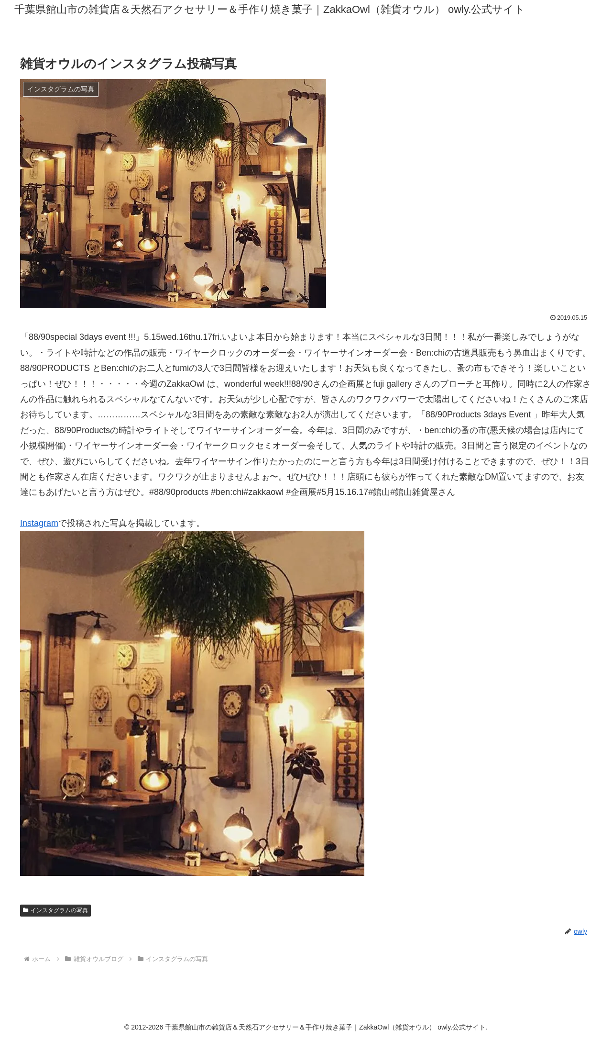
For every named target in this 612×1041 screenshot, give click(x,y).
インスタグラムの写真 (55, 910)
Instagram (39, 523)
